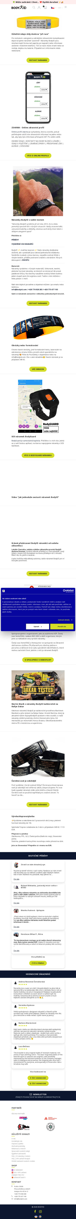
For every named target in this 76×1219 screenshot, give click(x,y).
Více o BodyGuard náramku (38, 455)
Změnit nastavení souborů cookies (23, 1161)
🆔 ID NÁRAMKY (17, 1170)
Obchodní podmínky (18, 1146)
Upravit (38, 626)
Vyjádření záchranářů (19, 1153)
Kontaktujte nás (17, 1141)
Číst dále (16, 879)
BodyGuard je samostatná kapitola (26, 440)
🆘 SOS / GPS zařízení (19, 1172)
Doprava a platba (17, 1143)
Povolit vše (62, 626)
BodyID (41, 1206)
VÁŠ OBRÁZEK (38, 369)
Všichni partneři (18, 1113)
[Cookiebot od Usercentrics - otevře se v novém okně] (64, 591)
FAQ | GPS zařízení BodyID (21, 1158)
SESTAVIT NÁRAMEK (38, 60)
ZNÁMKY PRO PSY (18, 1175)
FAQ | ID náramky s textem (21, 1156)
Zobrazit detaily (64, 620)
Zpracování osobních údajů (21, 1151)
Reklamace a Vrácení (18, 1148)
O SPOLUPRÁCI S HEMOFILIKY (38, 659)
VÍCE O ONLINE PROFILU (38, 155)
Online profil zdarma (20, 132)
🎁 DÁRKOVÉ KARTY (18, 1177)
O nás (13, 1138)
